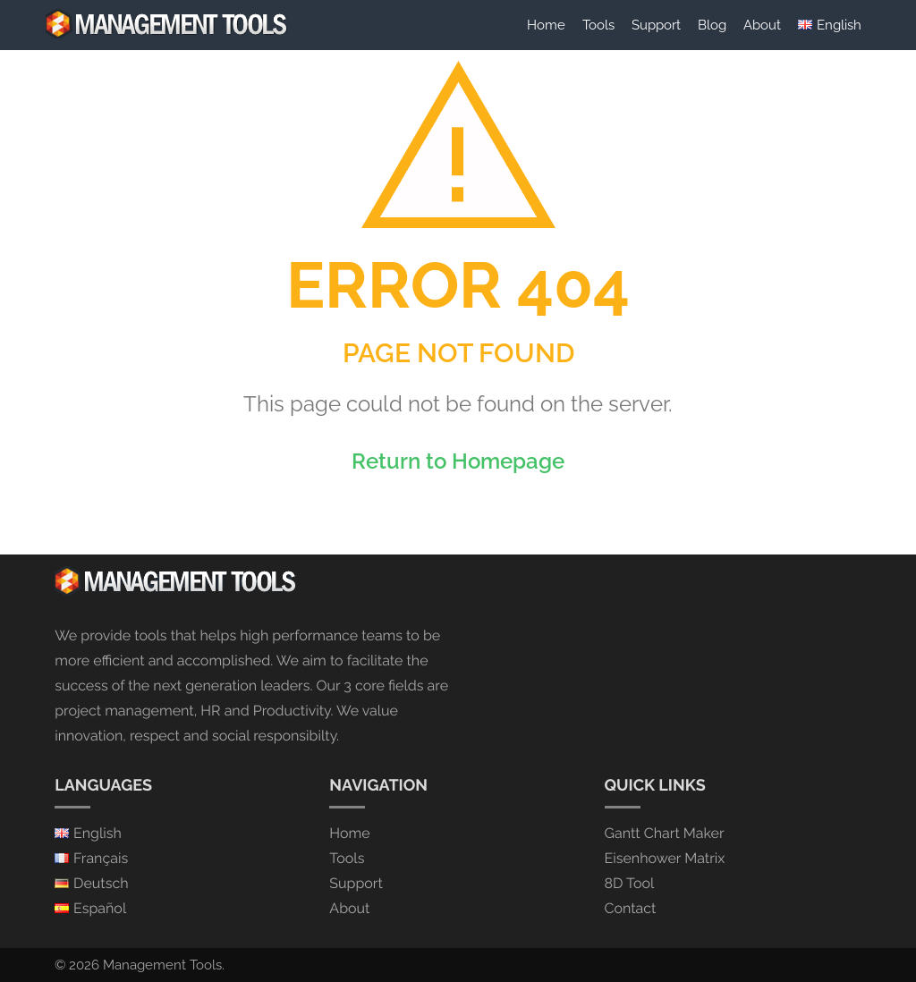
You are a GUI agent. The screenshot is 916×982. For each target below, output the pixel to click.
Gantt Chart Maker (665, 833)
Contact (631, 908)
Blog (712, 24)
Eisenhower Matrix (665, 858)
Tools (598, 24)
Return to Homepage (458, 461)
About (762, 24)
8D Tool (630, 883)
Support (656, 24)
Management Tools (162, 965)
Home (546, 24)
